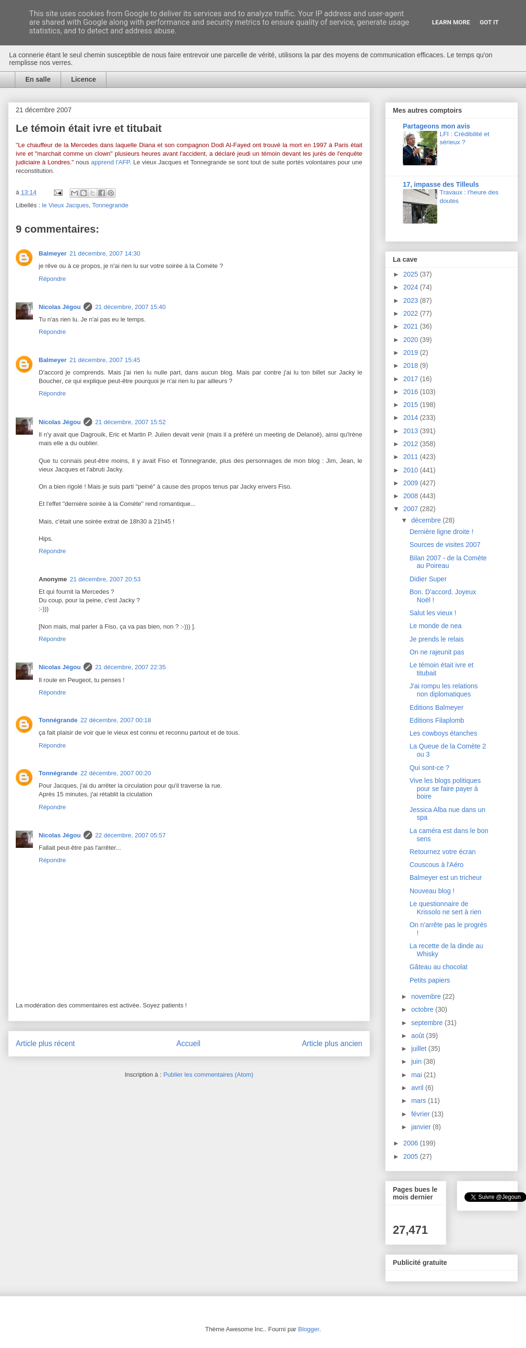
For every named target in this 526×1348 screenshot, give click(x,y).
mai (417, 1075)
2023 (411, 300)
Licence (83, 79)
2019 (411, 352)
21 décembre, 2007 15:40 (130, 306)
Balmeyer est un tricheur (446, 877)
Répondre (52, 278)
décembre (426, 520)
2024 (411, 287)
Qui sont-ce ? (429, 767)
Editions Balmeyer (436, 707)
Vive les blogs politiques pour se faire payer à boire (445, 789)
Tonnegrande (110, 205)
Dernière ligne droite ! (441, 531)
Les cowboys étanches (443, 733)
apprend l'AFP (110, 162)
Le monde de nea (436, 626)
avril (418, 1087)
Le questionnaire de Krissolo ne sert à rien (445, 908)
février (421, 1114)
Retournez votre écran (443, 852)
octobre (423, 1009)
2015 (411, 404)
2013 (411, 431)
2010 (411, 470)
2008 (411, 496)
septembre (427, 1023)
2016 (411, 392)
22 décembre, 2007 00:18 (115, 720)
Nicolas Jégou (60, 306)
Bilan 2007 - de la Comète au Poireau (448, 562)
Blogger (308, 1329)
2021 (411, 326)
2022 (411, 313)
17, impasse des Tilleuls (441, 184)
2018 (411, 365)
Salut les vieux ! (433, 613)
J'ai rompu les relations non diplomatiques (444, 690)
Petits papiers (430, 980)
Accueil (188, 1043)
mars (419, 1100)
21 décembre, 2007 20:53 (105, 579)
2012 (411, 444)
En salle (38, 79)
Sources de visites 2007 (445, 544)
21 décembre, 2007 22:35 (130, 667)
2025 (411, 274)
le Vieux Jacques (65, 205)
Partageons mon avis (436, 126)
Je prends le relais (437, 639)
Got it (489, 22)
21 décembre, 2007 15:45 (105, 360)
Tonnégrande (58, 720)
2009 (411, 483)
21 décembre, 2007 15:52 (130, 422)
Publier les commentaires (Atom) (208, 1074)
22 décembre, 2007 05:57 (130, 835)
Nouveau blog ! (432, 891)
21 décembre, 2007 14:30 (105, 253)
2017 (411, 379)
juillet (419, 1048)
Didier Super (428, 579)
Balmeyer (53, 253)
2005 (411, 1156)
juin (417, 1061)
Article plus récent (45, 1043)
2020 (411, 339)
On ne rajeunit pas (437, 652)
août (418, 1035)
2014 (411, 417)
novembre (426, 996)
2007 (411, 509)
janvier (421, 1127)
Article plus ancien (332, 1043)
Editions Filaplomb (437, 720)
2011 (411, 456)
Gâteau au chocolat (438, 967)
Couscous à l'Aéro (436, 864)
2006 (411, 1143)
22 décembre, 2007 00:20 (115, 773)
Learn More (451, 22)
